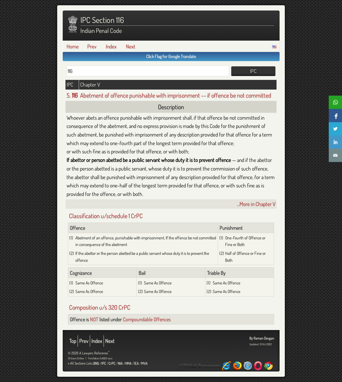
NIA (120, 363)
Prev (91, 46)
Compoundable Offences (147, 319)
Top (72, 340)
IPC (103, 363)
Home (73, 46)
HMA (128, 363)
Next (130, 46)
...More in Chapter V (256, 203)
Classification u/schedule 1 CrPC (106, 215)
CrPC (112, 363)
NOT (94, 319)
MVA (144, 363)
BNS (96, 363)
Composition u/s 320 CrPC (99, 307)
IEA (136, 363)
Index (111, 46)
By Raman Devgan (261, 338)
